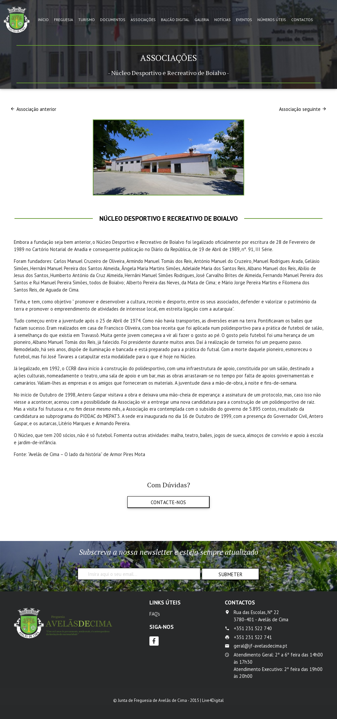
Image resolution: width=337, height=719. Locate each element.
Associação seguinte (300, 109)
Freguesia (63, 19)
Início (43, 19)
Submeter (230, 574)
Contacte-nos (168, 502)
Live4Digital (213, 700)
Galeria (201, 19)
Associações (143, 19)
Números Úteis (271, 19)
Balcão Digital (175, 19)
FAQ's (154, 614)
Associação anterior (36, 109)
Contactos (302, 19)
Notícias (222, 19)
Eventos (244, 19)
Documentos (112, 19)
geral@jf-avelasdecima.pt (260, 646)
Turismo (86, 19)
